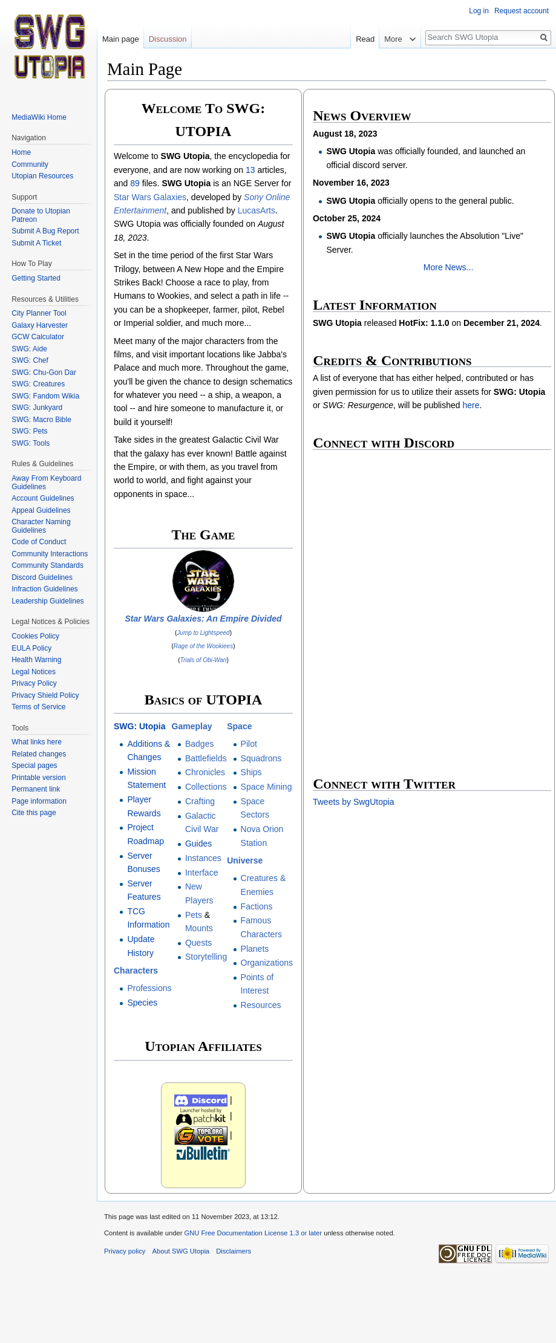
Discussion (168, 39)
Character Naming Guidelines (40, 526)
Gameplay (192, 726)
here (470, 405)
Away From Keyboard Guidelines (46, 482)
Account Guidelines (42, 498)
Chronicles (205, 772)
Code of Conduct (38, 542)
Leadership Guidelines (47, 601)
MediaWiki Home (39, 117)
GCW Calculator (37, 337)
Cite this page (33, 812)
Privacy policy (124, 1251)
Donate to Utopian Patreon (40, 215)
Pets (193, 915)
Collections (205, 787)
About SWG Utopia (181, 1251)
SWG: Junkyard (36, 407)
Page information (39, 801)
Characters (136, 970)
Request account (521, 11)
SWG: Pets (29, 431)
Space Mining (266, 787)
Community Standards (47, 565)
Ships (251, 772)
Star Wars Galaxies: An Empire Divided (203, 618)
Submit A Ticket (36, 243)
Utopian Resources (42, 176)
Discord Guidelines (42, 577)
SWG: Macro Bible (41, 419)
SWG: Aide (29, 349)
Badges (199, 744)
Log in (479, 11)
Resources (261, 1005)
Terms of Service (38, 707)
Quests (198, 943)
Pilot (249, 744)
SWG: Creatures (38, 384)
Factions (257, 906)
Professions (149, 988)
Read (376, 39)
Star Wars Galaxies (150, 197)
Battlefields (205, 758)
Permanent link (35, 789)
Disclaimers (233, 1251)
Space (239, 726)
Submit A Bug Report (45, 231)
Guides (198, 843)
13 (250, 170)
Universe (245, 860)
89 (135, 183)
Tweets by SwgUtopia (353, 802)
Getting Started (36, 278)
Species (142, 1002)
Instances (203, 858)
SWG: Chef (29, 360)
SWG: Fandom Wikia (45, 396)
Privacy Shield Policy (45, 695)
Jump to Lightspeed (203, 632)
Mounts (199, 928)
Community (29, 164)
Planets (255, 949)
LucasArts (256, 210)
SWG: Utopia (140, 726)
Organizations (267, 962)
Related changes (38, 754)
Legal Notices (33, 672)
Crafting (200, 801)
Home (21, 152)
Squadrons (261, 758)
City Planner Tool (39, 313)
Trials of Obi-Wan (203, 660)
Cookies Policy (35, 636)
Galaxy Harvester (39, 325)
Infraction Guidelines (44, 589)
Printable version (38, 777)
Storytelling (206, 956)
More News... (448, 267)
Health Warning (36, 659)
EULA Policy (31, 648)
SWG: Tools (30, 443)
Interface (201, 872)
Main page (120, 39)
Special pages (34, 765)
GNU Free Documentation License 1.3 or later (253, 1233)
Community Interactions (49, 554)
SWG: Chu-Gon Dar (43, 372)
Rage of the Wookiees (203, 646)
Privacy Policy (34, 683)
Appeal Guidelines (40, 510)
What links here (36, 742)
